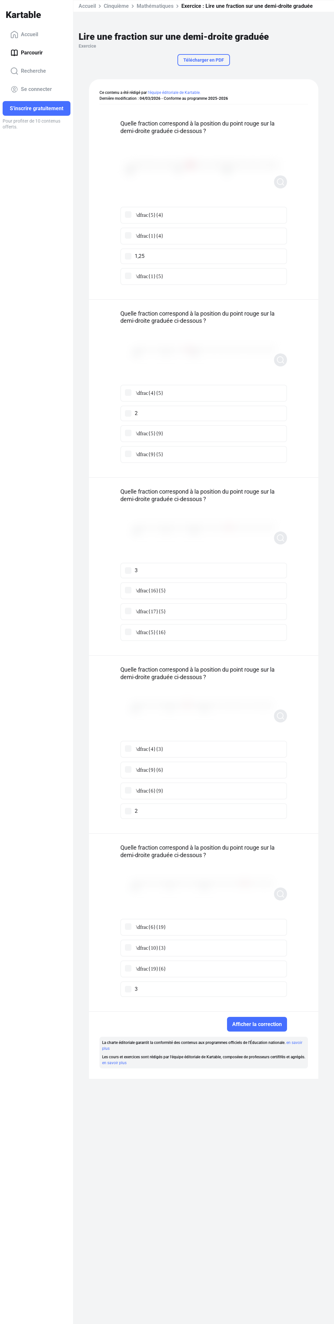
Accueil (24, 34)
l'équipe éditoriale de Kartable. (174, 92)
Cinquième (116, 6)
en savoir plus (114, 1063)
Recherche (28, 71)
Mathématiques (155, 6)
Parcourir (26, 53)
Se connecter (31, 89)
